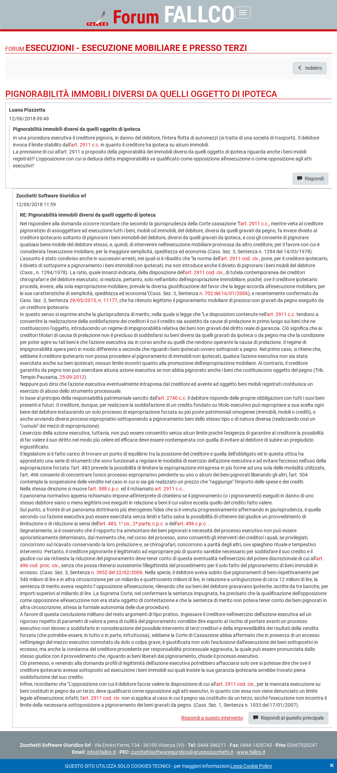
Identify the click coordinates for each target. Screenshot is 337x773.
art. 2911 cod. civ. (240, 258)
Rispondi (310, 178)
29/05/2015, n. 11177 (93, 300)
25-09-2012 (72, 377)
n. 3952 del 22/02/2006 (116, 572)
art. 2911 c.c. (85, 145)
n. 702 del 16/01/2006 (223, 293)
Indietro (310, 68)
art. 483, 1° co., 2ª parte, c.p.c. (131, 523)
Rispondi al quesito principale (288, 718)
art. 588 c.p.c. (105, 488)
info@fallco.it (101, 752)
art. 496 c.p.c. (192, 523)
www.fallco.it (251, 752)
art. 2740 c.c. (172, 398)
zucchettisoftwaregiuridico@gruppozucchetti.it (182, 752)
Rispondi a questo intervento (212, 718)
